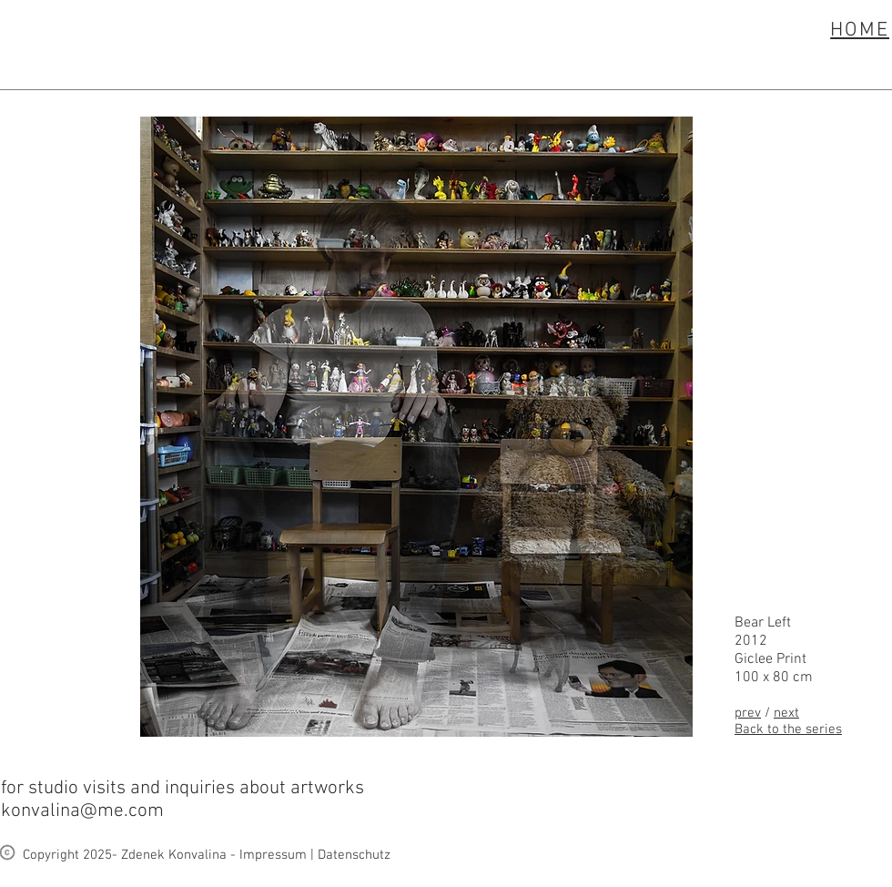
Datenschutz (354, 855)
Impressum (273, 855)
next (786, 713)
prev (748, 713)
